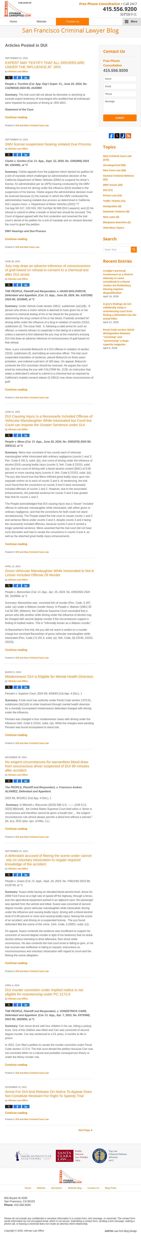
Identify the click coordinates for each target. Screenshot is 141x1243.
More (134, 21)
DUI (17, 125)
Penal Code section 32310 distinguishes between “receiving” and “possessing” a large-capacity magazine (118, 337)
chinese (125, 13)
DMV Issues (112, 184)
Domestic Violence (116, 211)
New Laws (111, 216)
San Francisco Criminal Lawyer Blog (18, 9)
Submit (119, 118)
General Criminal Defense (118, 177)
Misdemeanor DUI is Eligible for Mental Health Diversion (49, 676)
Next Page (84, 1130)
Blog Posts (110, 1188)
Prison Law (112, 195)
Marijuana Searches (117, 222)
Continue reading (16, 117)
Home (13, 21)
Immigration (112, 206)
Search (134, 250)
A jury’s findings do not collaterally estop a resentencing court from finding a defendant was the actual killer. (119, 311)
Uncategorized (114, 165)
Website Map (75, 1188)
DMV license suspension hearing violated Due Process (48, 144)
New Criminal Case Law (36, 125)
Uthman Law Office (34, 1230)
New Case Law (31, 247)
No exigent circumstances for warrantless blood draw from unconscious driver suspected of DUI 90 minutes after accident (47, 766)
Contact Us (72, 21)
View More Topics (113, 227)
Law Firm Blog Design (121, 1231)
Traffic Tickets (114, 200)
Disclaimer (56, 1188)
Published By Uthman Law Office (108, 9)
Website (41, 21)
